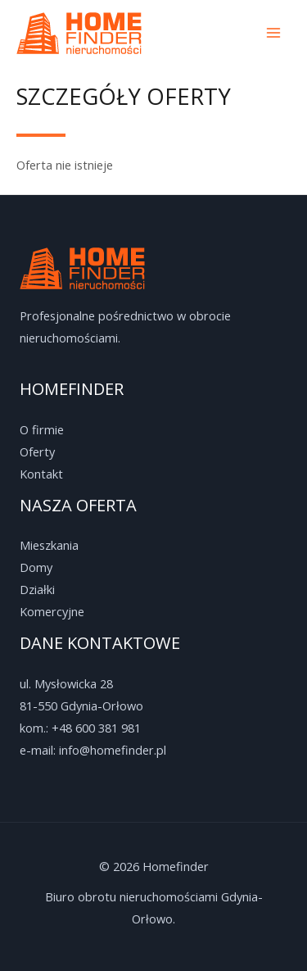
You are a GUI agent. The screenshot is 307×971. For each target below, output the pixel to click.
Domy (36, 567)
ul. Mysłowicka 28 (66, 683)
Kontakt (41, 473)
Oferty (37, 451)
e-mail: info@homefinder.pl (93, 750)
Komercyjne (52, 611)
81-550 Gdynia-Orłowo (81, 705)
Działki (37, 589)
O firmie (42, 429)
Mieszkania (49, 545)
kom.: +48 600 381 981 (80, 727)
